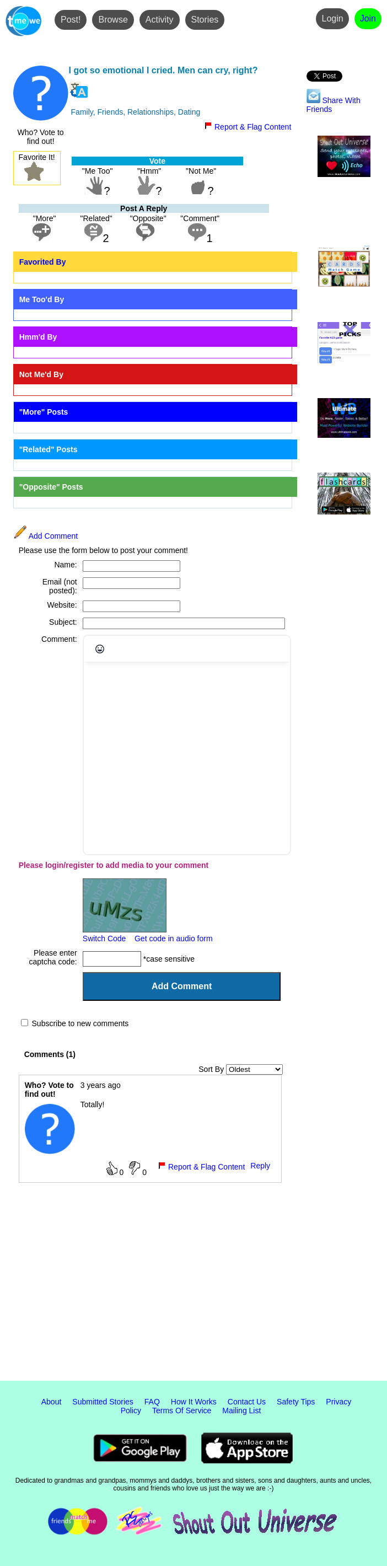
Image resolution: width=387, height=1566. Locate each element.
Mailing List (241, 1410)
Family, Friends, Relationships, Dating (136, 112)
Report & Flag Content (247, 126)
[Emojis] (99, 649)
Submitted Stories (102, 1401)
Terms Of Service (181, 1410)
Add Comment (45, 536)
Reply (260, 1165)
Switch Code (104, 938)
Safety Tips (296, 1401)
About (51, 1401)
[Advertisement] (193, 1290)
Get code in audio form (174, 938)
